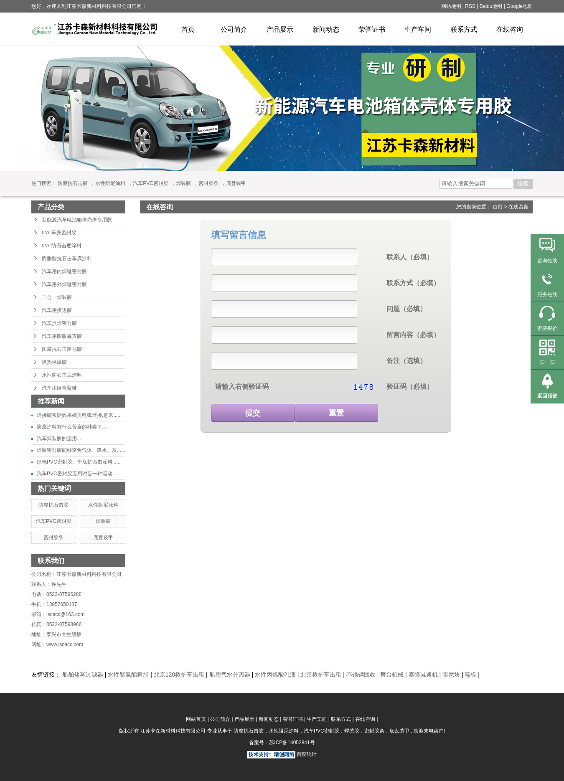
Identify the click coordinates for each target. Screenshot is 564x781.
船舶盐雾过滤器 (82, 674)
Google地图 (519, 6)
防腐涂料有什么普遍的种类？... (71, 427)
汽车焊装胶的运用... (59, 438)
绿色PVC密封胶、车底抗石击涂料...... (79, 462)
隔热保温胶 (54, 362)
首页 (188, 29)
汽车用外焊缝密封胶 (64, 284)
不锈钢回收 (361, 674)
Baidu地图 (491, 6)
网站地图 (451, 6)
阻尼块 (451, 674)
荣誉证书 (371, 29)
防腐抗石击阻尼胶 (62, 349)
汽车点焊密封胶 (59, 323)
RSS (470, 6)
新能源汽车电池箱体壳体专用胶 (77, 220)
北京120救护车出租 (179, 674)
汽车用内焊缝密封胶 (64, 271)
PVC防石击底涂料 (61, 245)
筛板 (470, 674)
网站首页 (196, 719)
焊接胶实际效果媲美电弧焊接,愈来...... (79, 415)
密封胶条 (208, 183)
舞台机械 (392, 674)
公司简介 (234, 29)
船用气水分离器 (229, 674)
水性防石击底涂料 (62, 375)
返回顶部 (547, 396)
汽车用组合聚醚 (59, 388)
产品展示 (280, 29)
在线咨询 (509, 29)
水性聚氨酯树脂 (128, 674)
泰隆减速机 (423, 674)
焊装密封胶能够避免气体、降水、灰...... (81, 450)
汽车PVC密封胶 (150, 183)
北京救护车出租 (320, 674)
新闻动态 (325, 29)
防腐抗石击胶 (73, 183)
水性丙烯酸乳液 (275, 674)
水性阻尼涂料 (110, 183)
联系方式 (463, 29)
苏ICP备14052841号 (292, 743)
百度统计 (307, 754)
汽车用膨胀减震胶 (62, 336)
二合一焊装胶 (57, 297)
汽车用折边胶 (57, 310)
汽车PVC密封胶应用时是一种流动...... (79, 474)
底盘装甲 (236, 183)
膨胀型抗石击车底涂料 (67, 258)
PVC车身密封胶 (59, 233)
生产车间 (417, 29)
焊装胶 (183, 183)
